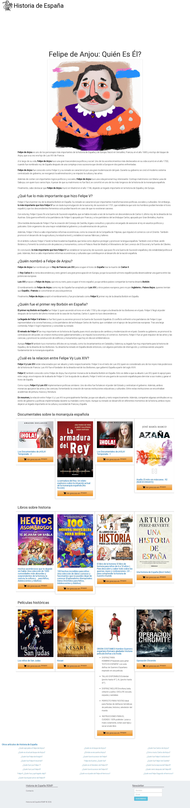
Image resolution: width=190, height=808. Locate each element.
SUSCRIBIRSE (141, 799)
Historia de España (39, 5)
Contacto (30, 791)
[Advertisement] (95, 30)
